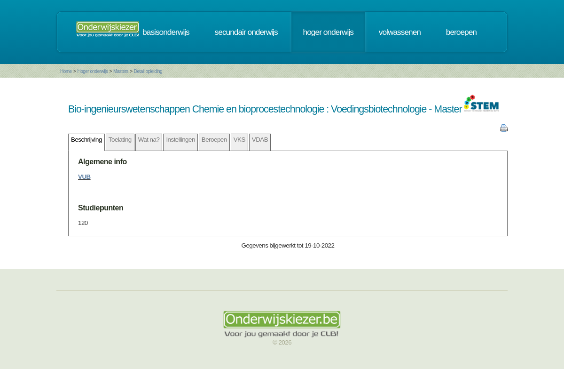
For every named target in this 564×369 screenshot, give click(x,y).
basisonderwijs (165, 32)
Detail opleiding (148, 71)
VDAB (260, 139)
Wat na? (149, 139)
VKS (239, 139)
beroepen (461, 32)
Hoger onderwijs (92, 71)
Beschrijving (86, 139)
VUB (84, 176)
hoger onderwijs (328, 32)
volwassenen (400, 32)
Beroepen (214, 139)
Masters (120, 71)
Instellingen (180, 139)
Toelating (120, 139)
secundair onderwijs (246, 32)
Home (66, 71)
